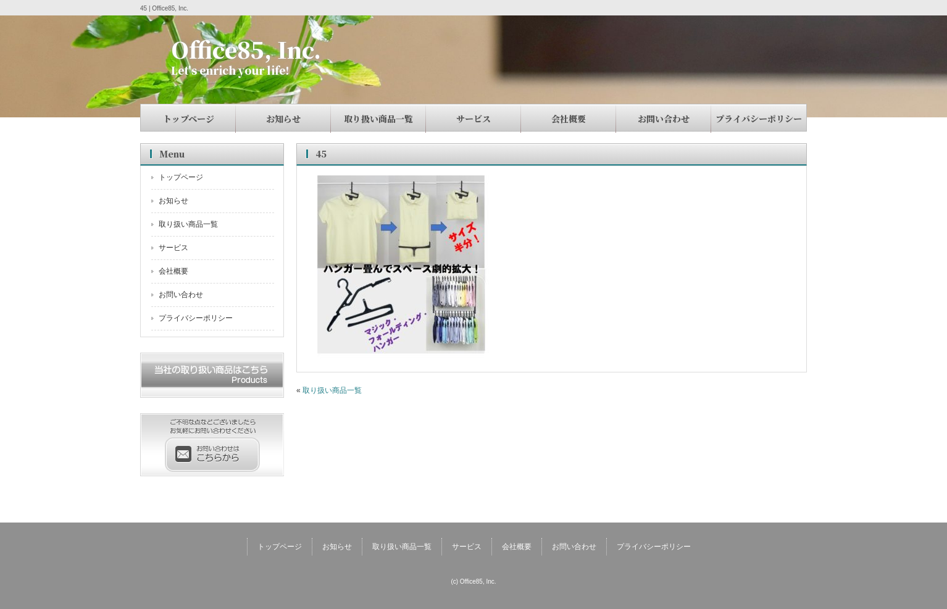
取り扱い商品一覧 (378, 118)
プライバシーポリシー (758, 118)
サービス (473, 118)
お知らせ (283, 118)
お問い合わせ (664, 118)
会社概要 (568, 118)
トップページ (188, 118)
